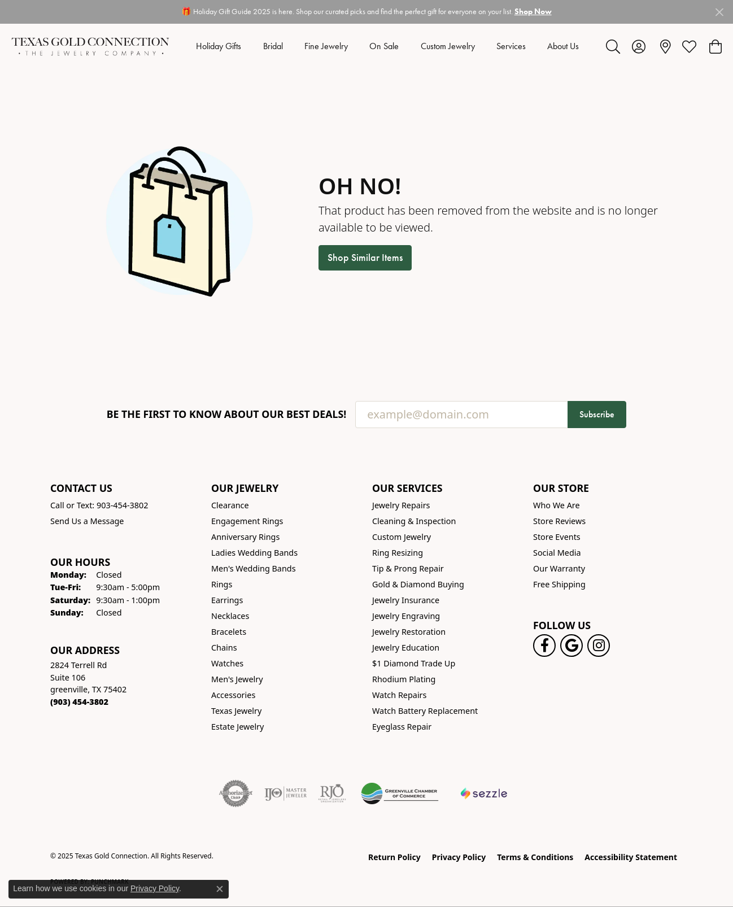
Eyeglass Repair (401, 726)
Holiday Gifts (218, 46)
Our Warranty (559, 568)
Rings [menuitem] (221, 584)
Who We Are (556, 505)
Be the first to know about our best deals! (227, 414)
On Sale (384, 46)
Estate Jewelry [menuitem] (237, 726)
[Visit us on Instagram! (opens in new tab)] (598, 645)
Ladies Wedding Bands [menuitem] (254, 552)
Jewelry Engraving (406, 616)
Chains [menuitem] (224, 647)
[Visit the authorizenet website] (236, 793)
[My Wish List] (689, 46)
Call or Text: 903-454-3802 (99, 505)
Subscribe (596, 414)
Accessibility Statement (630, 857)
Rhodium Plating (403, 679)
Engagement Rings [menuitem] (247, 521)
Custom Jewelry (448, 46)
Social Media (557, 552)
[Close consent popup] (219, 889)
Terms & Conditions (535, 857)
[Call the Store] (79, 701)
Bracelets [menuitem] (228, 631)
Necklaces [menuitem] (230, 616)
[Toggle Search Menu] (613, 46)
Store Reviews (559, 521)
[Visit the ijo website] (285, 793)
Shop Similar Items (365, 257)
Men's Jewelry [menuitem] (237, 679)
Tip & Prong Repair (408, 568)
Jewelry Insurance (405, 600)
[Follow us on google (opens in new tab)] (571, 645)
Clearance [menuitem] (230, 505)
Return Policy (394, 857)
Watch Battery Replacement (425, 710)
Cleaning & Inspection (414, 521)
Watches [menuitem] (227, 663)
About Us (563, 46)
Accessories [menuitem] (233, 695)
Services (511, 46)
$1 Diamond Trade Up (413, 663)
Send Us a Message (87, 521)
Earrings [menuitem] (227, 600)
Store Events (557, 536)
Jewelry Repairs (401, 505)
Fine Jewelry (326, 46)
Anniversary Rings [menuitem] (245, 536)
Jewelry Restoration (409, 631)
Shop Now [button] (533, 11)
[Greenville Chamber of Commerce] (399, 793)
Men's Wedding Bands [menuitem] (253, 568)
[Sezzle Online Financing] (484, 793)
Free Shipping (559, 584)
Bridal (273, 46)
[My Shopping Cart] (715, 46)
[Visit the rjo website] (332, 793)
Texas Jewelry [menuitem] (236, 710)
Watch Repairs (399, 695)
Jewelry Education (405, 647)
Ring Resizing (397, 552)
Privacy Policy (459, 857)
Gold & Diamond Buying (418, 584)
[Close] (719, 12)
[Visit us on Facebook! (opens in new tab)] (544, 645)
